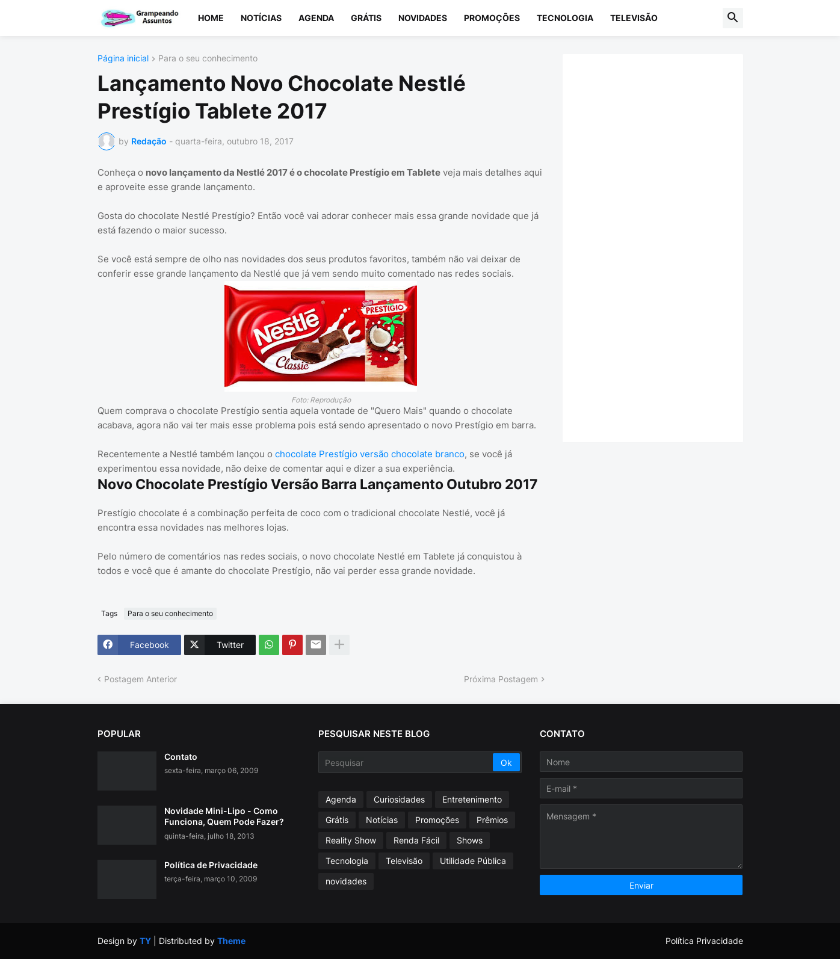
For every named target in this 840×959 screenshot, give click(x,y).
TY (145, 941)
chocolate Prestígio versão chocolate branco (370, 454)
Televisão (634, 18)
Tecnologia (565, 18)
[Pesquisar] (406, 762)
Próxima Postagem (501, 679)
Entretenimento (472, 799)
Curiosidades (399, 799)
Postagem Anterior (140, 679)
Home (211, 18)
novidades (346, 881)
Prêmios (492, 820)
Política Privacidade (704, 941)
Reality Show (351, 840)
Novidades (422, 18)
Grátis (366, 18)
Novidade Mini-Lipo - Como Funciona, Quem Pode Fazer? (224, 816)
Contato (180, 756)
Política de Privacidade (211, 865)
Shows (470, 840)
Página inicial (123, 58)
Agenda (316, 18)
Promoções (492, 18)
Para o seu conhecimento (208, 58)
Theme (231, 941)
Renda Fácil (416, 840)
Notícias (261, 18)
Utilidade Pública (473, 861)
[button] (733, 18)
